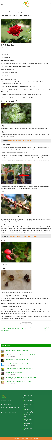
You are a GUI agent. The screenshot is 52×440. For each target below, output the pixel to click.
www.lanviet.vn (10, 404)
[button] (2, 4)
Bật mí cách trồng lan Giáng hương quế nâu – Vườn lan (18, 381)
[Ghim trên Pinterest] (28, 323)
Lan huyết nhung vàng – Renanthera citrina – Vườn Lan (18, 350)
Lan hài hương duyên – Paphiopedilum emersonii (17, 359)
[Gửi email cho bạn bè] (26, 323)
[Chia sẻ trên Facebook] (21, 323)
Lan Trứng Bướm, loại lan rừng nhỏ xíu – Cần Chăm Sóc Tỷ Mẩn (20, 355)
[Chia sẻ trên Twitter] (23, 323)
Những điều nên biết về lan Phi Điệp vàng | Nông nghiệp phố (19, 368)
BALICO (37, 438)
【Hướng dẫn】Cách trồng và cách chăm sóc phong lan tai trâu (20, 363)
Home (2, 12)
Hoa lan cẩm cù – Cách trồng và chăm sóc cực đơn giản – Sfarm (20, 377)
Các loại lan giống (28, 412)
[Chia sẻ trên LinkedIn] (31, 323)
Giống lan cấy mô (28, 409)
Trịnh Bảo (13, 412)
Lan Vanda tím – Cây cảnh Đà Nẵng (13, 372)
